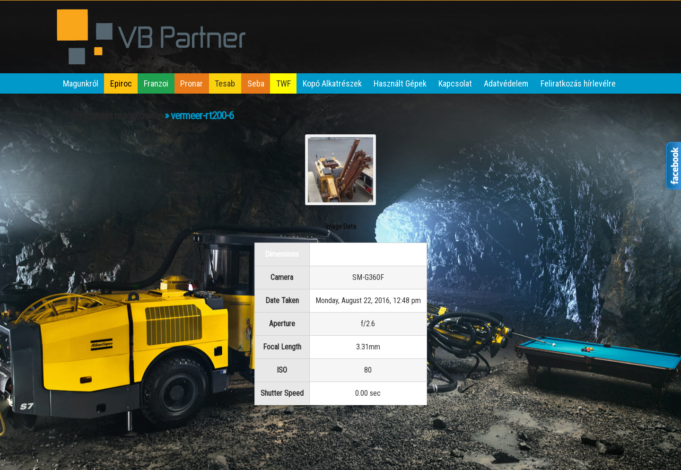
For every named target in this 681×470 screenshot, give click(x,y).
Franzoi (156, 83)
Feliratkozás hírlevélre (578, 83)
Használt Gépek (400, 83)
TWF (283, 83)
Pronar (191, 83)
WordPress (603, 456)
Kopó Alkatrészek (332, 83)
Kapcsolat (455, 83)
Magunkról (80, 83)
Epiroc (121, 83)
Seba (255, 83)
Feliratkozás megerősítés (114, 115)
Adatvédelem (506, 83)
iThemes (605, 447)
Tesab (225, 83)
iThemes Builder (568, 447)
